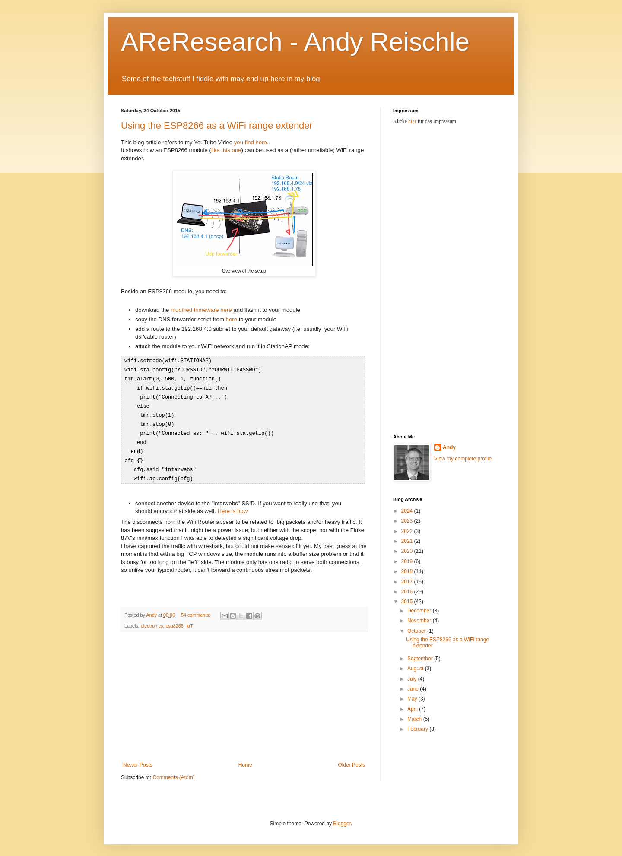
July (412, 679)
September (420, 659)
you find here (250, 142)
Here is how (233, 505)
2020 (407, 551)
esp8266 (174, 619)
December (420, 611)
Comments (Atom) (173, 771)
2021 (407, 541)
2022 (407, 531)
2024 (407, 511)
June (413, 689)
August (416, 669)
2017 (407, 582)
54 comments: (196, 609)
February (418, 729)
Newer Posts (137, 759)
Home (245, 759)
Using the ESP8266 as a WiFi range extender (217, 125)
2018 (407, 571)
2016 (407, 592)
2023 (407, 521)
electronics (152, 619)
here (231, 319)
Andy (449, 447)
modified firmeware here (201, 310)
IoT (189, 619)
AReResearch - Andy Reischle (295, 41)
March (415, 719)
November (420, 621)
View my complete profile (463, 459)
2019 (407, 561)
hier (412, 121)
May (413, 699)
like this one (226, 150)
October (417, 631)
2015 (407, 602)
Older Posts (351, 759)
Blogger (342, 818)
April (413, 709)
